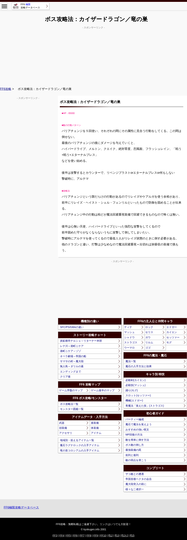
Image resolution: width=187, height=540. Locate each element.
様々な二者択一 (134, 489)
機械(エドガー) (134, 400)
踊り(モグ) (131, 390)
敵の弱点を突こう (135, 460)
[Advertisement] (93, 56)
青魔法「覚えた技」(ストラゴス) (144, 405)
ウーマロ (129, 347)
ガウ (148, 337)
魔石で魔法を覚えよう (138, 424)
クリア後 (65, 376)
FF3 (55, 535)
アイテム (96, 432)
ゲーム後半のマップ (102, 390)
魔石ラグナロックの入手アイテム (79, 445)
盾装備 (95, 422)
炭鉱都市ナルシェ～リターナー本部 (81, 340)
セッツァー (173, 337)
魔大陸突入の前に (135, 484)
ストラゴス (130, 342)
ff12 (110, 535)
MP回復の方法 (133, 434)
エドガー (171, 327)
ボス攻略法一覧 (69, 403)
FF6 (75, 535)
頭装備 (63, 427)
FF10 (103, 535)
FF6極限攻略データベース (21, 507)
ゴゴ (148, 347)
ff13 (117, 535)
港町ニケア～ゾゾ (70, 350)
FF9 (95, 535)
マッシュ (129, 332)
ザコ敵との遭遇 (134, 473)
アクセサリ (65, 432)
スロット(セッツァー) (138, 395)
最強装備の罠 (133, 449)
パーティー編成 (134, 419)
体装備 (95, 427)
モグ (169, 342)
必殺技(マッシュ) (135, 385)
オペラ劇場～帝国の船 (73, 356)
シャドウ (129, 337)
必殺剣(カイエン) (135, 380)
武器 (61, 422)
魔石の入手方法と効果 (138, 366)
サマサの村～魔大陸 (72, 361)
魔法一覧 (130, 361)
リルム (149, 342)
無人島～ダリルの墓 (72, 366)
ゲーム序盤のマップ (71, 390)
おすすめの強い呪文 (137, 429)
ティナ (128, 327)
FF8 (89, 535)
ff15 (132, 535)
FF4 (61, 535)
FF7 (82, 535)
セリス (149, 332)
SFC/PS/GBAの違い (72, 327)
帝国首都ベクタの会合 (138, 478)
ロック (149, 327)
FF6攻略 (5, 88)
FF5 (68, 535)
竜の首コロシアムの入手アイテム (79, 450)
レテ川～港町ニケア (72, 345)
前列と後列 (132, 455)
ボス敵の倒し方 (134, 444)
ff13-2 (124, 535)
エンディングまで (70, 371)
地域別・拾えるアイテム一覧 (77, 440)
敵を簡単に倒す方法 (137, 439)
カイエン (171, 332)
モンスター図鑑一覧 (72, 409)
